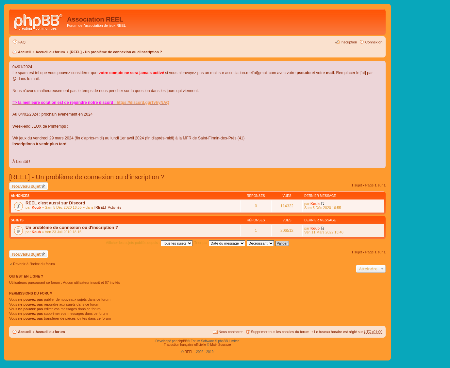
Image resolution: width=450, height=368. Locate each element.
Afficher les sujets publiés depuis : (149, 243)
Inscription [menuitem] (349, 42)
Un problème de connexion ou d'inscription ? (71, 227)
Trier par (219, 243)
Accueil (24, 52)
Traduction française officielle (185, 344)
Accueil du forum (50, 52)
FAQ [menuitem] (21, 42)
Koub (36, 207)
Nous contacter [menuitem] (231, 332)
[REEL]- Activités (107, 207)
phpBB (182, 341)
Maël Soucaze (220, 344)
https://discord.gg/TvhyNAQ (143, 102)
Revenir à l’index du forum (34, 264)
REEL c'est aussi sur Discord (55, 202)
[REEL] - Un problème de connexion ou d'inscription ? (116, 52)
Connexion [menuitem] (373, 42)
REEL (189, 352)
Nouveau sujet (26, 186)
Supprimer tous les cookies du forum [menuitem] (280, 332)
